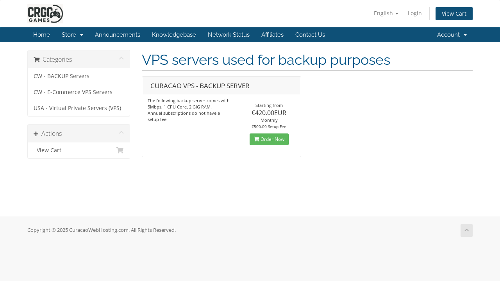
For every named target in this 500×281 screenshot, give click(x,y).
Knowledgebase (174, 34)
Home (41, 34)
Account (452, 34)
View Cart (454, 13)
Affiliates (272, 34)
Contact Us (310, 34)
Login (415, 13)
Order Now (269, 139)
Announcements (117, 34)
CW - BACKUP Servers (61, 76)
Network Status (229, 34)
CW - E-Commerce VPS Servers (73, 92)
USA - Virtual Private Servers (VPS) (77, 108)
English (386, 13)
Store (72, 34)
